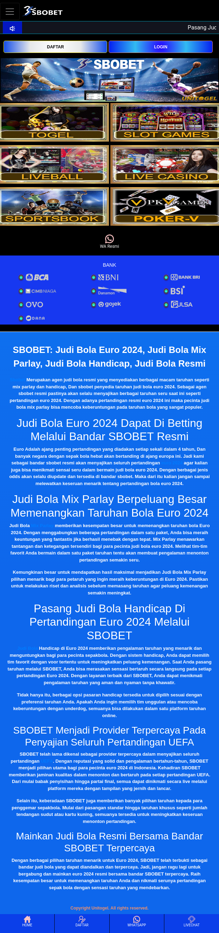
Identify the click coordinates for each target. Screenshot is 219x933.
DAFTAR (55, 47)
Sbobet (17, 379)
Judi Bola (27, 648)
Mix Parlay (42, 525)
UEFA (47, 761)
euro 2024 (172, 462)
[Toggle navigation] (10, 11)
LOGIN (160, 47)
